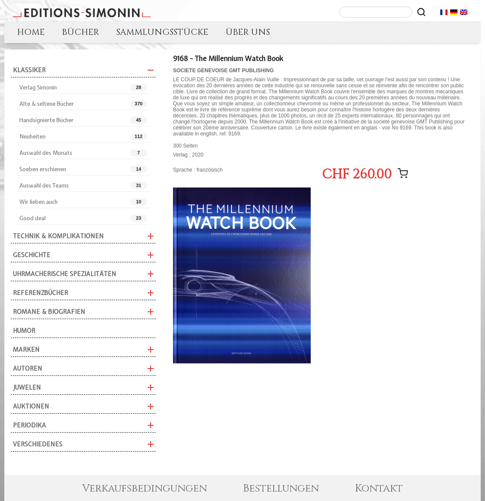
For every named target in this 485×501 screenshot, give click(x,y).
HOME (31, 32)
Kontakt (379, 488)
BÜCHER (80, 32)
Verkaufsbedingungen (144, 488)
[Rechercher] (421, 12)
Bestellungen (281, 488)
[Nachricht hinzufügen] (403, 173)
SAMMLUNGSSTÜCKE (162, 32)
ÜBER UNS (248, 32)
